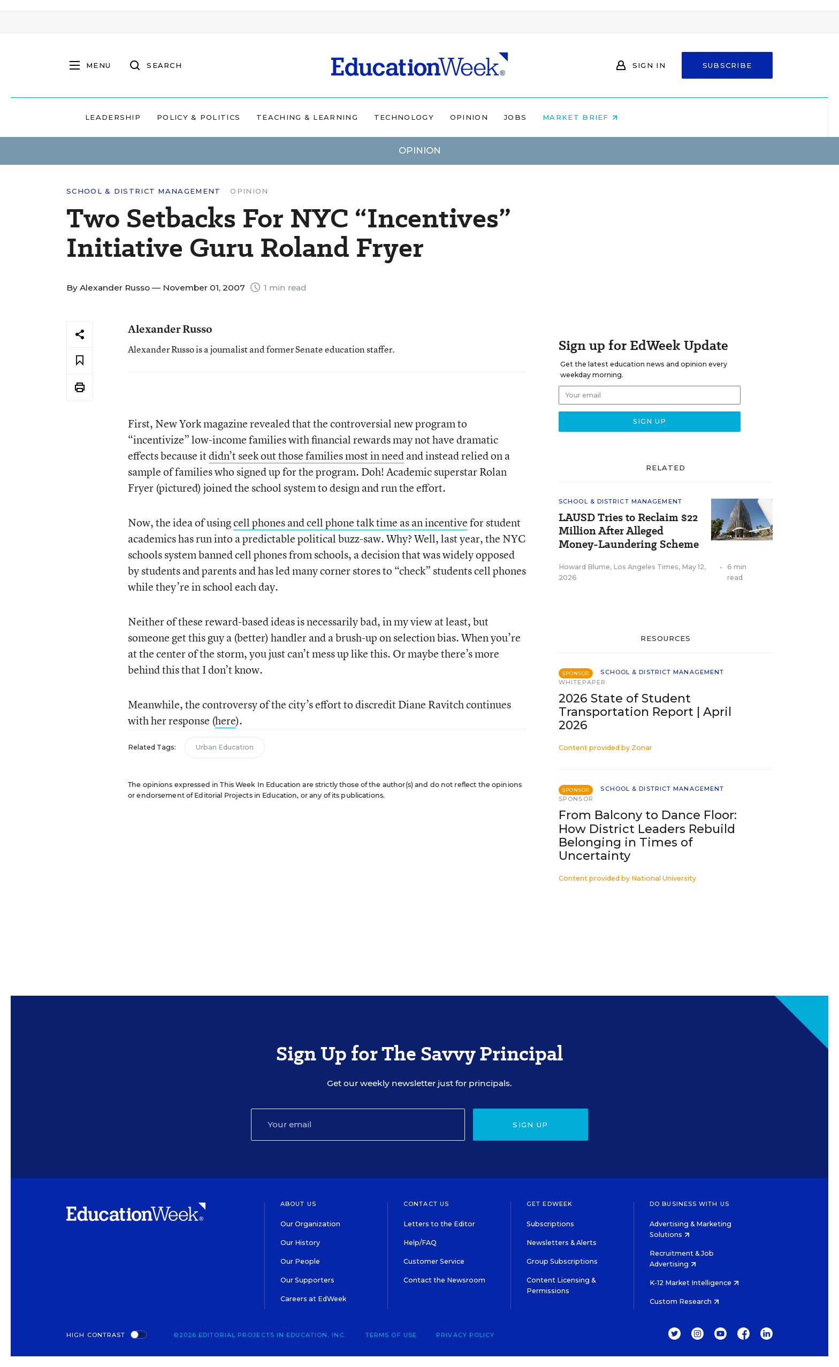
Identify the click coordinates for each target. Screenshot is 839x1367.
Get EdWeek (550, 1204)
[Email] (358, 1125)
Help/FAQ (420, 1243)
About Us (298, 1204)
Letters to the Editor (439, 1224)
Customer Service (433, 1261)
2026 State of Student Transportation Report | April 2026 (645, 712)
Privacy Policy (465, 1335)
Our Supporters (307, 1280)
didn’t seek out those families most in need (306, 455)
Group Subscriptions (562, 1261)
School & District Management (143, 191)
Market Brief (648, 117)
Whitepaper (582, 682)
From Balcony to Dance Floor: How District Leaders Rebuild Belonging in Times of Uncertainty (648, 835)
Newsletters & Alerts (562, 1243)
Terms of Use (391, 1335)
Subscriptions (550, 1224)
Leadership (181, 117)
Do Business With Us (689, 1204)
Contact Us (426, 1204)
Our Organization (310, 1224)
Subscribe (727, 65)
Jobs (583, 117)
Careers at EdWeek (313, 1299)
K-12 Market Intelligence (694, 1283)
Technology (472, 117)
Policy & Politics (266, 117)
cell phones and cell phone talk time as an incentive (350, 522)
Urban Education (225, 747)
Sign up (530, 1124)
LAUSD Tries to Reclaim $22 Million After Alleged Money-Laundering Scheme (629, 531)
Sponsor (576, 799)
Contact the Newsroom (444, 1280)
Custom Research (684, 1301)
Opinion (537, 117)
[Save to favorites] (80, 361)
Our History (300, 1243)
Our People (300, 1261)
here (225, 720)
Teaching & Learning (375, 117)
